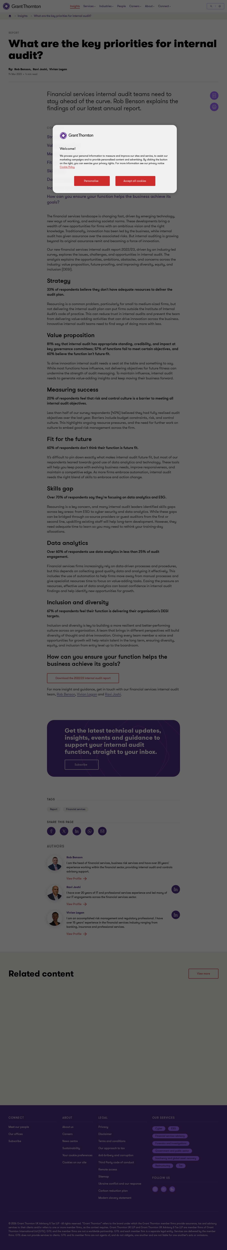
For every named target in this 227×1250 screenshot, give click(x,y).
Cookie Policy (67, 167)
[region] (115, 159)
